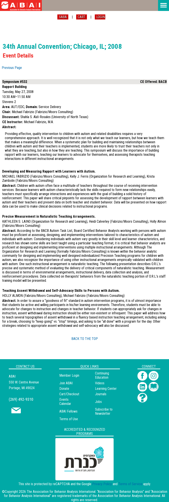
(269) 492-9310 (21, 399)
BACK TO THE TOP (84, 339)
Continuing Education (102, 375)
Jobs (98, 402)
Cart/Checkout (69, 394)
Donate (64, 389)
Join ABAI (66, 383)
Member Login (69, 375)
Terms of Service (130, 484)
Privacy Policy (102, 484)
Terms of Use (68, 419)
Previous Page (12, 68)
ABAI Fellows (68, 411)
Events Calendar (65, 401)
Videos (99, 383)
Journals (100, 394)
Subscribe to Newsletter (104, 411)
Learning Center (106, 389)
